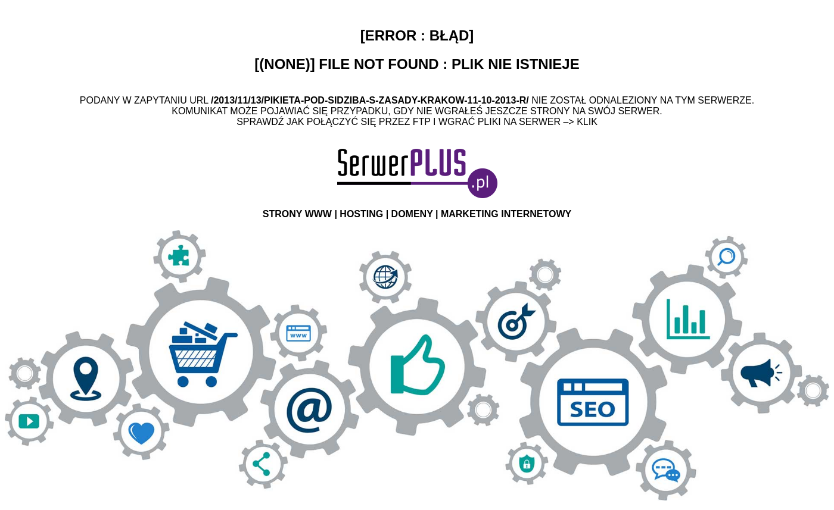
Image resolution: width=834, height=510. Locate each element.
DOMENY (412, 214)
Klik (587, 122)
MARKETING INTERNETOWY (506, 214)
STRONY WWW (297, 214)
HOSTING (361, 214)
